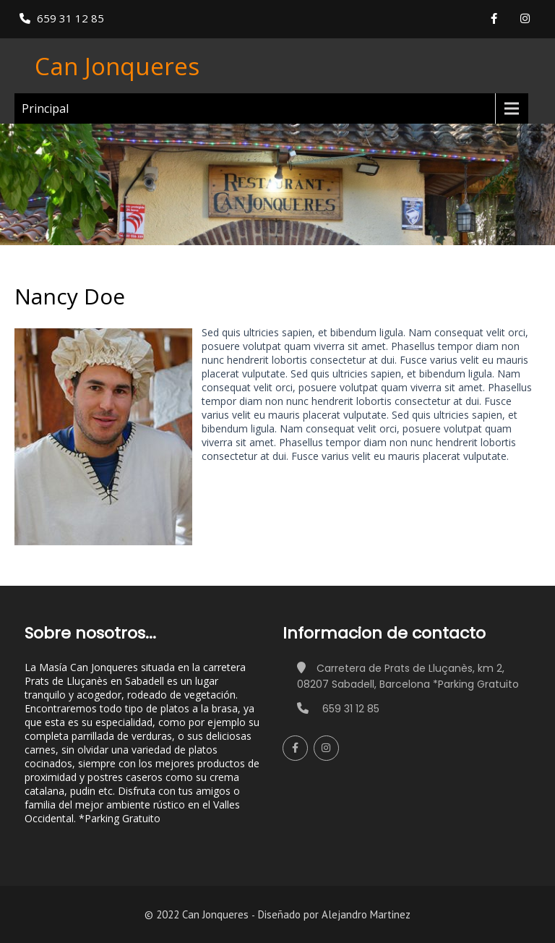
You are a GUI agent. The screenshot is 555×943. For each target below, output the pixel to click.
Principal (45, 108)
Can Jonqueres (117, 66)
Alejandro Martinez (366, 914)
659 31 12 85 (70, 18)
